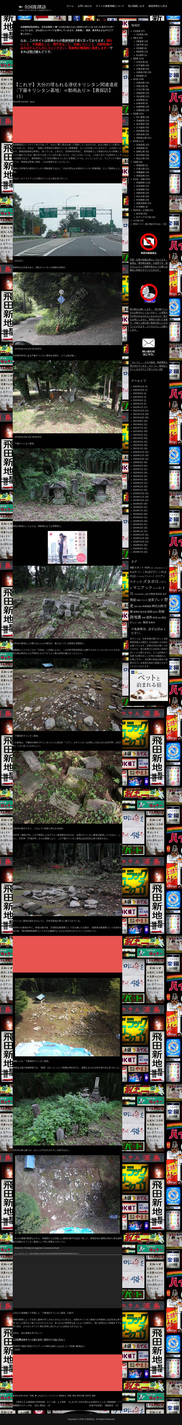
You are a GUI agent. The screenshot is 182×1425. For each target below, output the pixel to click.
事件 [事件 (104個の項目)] (142, 594)
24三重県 (140, 117)
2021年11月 (138, 414)
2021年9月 (138, 421)
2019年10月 (138, 500)
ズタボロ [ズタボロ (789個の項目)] (151, 581)
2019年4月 (138, 521)
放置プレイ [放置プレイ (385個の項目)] (156, 599)
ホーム (70, 6)
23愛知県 (140, 110)
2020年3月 (138, 483)
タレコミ (48, 48)
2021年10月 (138, 417)
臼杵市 (88, 1396)
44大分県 (18, 1396)
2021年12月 (138, 411)
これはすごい (42, 1396)
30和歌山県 (141, 138)
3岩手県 (140, 45)
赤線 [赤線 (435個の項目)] (161, 611)
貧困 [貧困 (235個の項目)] (149, 611)
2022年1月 (138, 407)
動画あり (63, 1396)
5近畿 (135, 114)
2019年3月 (138, 524)
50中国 (139, 214)
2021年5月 (138, 435)
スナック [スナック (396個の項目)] (136, 581)
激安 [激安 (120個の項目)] (136, 606)
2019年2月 (138, 528)
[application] (67, 1277)
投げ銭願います (136, 6)
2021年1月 (138, 448)
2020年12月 (138, 452)
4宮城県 (140, 48)
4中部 (135, 79)
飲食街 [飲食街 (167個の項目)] (152, 622)
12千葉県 (140, 65)
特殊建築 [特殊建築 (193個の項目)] (146, 606)
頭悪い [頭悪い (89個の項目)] (140, 622)
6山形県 (140, 55)
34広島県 (140, 155)
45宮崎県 (140, 200)
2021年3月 (138, 442)
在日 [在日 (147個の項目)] (165, 594)
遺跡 (94, 1396)
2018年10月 (138, 542)
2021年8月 (138, 424)
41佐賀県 (140, 186)
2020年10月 (138, 459)
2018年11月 (138, 538)
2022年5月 (138, 397)
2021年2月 (138, 445)
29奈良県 (140, 134)
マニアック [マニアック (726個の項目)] (143, 587)
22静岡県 (140, 107)
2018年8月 (138, 548)
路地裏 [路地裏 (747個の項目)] (135, 617)
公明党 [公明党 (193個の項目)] (151, 594)
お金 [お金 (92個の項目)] (151, 568)
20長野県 (140, 100)
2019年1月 (138, 531)
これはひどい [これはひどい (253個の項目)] (150, 571)
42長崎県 (140, 189)
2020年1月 (138, 490)
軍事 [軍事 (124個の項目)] (144, 618)
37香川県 (140, 169)
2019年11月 (138, 497)
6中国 (135, 141)
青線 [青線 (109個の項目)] (159, 618)
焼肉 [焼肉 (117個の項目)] (140, 606)
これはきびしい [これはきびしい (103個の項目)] (159, 568)
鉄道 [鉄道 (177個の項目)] (155, 617)
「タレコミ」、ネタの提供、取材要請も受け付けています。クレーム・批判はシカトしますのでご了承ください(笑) (149, 365)
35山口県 (140, 158)
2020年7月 (138, 469)
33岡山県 (140, 151)
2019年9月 (138, 504)
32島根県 (140, 148)
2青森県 (140, 41)
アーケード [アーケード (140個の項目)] (149, 576)
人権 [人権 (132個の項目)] (146, 594)
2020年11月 (138, 455)
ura (33, 102)
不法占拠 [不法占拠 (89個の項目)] (137, 594)
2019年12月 (138, 493)
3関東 (135, 58)
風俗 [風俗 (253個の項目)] (145, 622)
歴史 (74, 1396)
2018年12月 (138, 535)
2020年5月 (138, 476)
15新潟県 (140, 83)
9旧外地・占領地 (141, 210)
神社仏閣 (80, 1396)
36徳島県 (140, 165)
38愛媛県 (140, 172)
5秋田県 (140, 52)
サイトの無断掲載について (110, 6)
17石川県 (140, 89)
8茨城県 (140, 76)
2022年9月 (138, 393)
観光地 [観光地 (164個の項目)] (143, 612)
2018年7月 (138, 552)
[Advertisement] (68, 125)
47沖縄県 (140, 207)
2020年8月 (138, 466)
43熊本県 (140, 193)
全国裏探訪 (89, 1419)
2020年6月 (138, 473)
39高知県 (140, 176)
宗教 (69, 1396)
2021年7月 (138, 428)
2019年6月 (138, 514)
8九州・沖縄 (28, 1396)
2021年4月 (138, 438)
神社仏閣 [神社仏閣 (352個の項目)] (157, 606)
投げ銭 (33, 52)
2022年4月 (138, 400)
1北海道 (136, 31)
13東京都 (140, 69)
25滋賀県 (140, 120)
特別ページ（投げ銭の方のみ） (147, 224)
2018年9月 (138, 545)
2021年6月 (138, 431)
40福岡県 (140, 183)
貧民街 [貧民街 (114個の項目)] (155, 612)
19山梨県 (140, 96)
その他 (136, 220)
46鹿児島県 (141, 203)
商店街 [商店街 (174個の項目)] (159, 594)
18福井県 (140, 93)
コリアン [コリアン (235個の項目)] (160, 576)
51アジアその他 (143, 217)
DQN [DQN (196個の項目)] (147, 567)
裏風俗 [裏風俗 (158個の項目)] (136, 612)
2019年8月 (138, 507)
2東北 (135, 38)
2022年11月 (138, 386)
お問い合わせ (85, 6)
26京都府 (140, 124)
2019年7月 (138, 510)
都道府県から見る (157, 6)
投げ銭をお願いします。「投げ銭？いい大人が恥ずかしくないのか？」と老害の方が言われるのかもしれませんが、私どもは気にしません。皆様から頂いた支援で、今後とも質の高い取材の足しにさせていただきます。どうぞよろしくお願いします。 (149, 319)
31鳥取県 (140, 145)
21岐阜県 (140, 103)
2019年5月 (138, 517)
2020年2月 (138, 486)
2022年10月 (138, 390)
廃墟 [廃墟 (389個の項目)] (133, 599)
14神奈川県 (141, 72)
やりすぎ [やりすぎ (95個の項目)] (141, 576)
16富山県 (140, 86)
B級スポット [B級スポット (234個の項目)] (137, 567)
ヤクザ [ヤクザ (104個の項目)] (155, 588)
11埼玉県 (140, 62)
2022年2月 (138, 404)
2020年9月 (138, 462)
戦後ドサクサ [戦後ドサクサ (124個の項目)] (142, 600)
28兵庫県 (140, 131)
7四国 (135, 162)
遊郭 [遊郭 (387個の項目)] (149, 617)
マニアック (53, 1396)
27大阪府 (140, 127)
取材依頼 (68, 40)
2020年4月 (138, 479)
